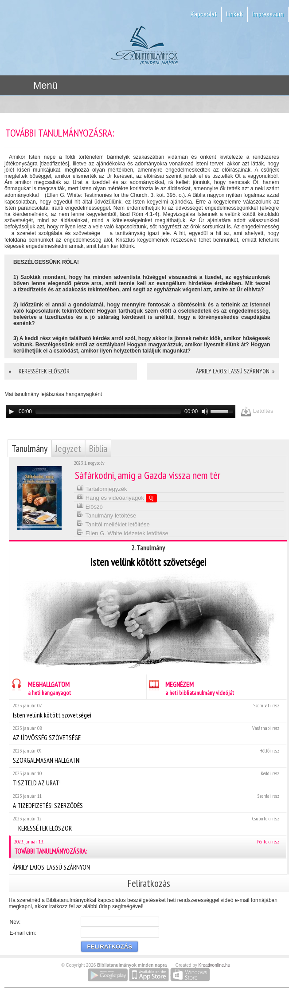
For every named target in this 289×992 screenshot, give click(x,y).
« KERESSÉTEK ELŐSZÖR (41, 371)
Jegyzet (68, 448)
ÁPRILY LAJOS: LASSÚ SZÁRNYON (148, 866)
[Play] (11, 411)
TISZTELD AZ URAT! (148, 778)
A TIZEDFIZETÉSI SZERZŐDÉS (148, 801)
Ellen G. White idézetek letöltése (122, 532)
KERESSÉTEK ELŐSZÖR (148, 823)
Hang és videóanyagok (117, 497)
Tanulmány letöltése (106, 514)
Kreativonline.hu (214, 965)
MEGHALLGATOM (40, 687)
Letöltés (257, 411)
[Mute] (204, 411)
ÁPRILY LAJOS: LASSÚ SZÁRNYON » (235, 371)
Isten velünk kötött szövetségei (148, 710)
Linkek (234, 14)
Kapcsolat (204, 14)
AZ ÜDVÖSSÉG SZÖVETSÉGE (148, 733)
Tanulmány (29, 448)
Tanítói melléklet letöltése (113, 523)
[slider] (108, 411)
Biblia (98, 448)
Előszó (90, 506)
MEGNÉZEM (190, 687)
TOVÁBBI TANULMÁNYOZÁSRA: (148, 846)
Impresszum (268, 14)
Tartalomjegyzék (102, 488)
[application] (120, 411)
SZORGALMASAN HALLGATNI (148, 756)
